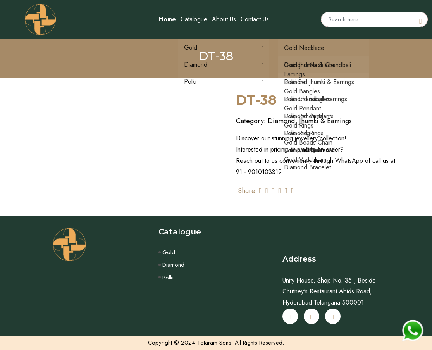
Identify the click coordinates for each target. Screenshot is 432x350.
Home (167, 19)
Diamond (173, 264)
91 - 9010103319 (259, 171)
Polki (168, 277)
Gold (168, 252)
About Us (224, 19)
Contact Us (255, 19)
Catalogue (194, 19)
